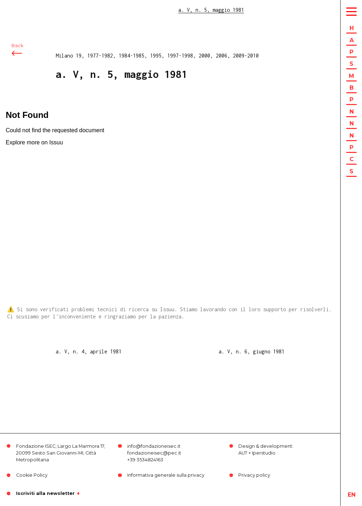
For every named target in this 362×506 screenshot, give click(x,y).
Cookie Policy (32, 475)
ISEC (24, 10)
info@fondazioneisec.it (153, 446)
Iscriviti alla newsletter (45, 493)
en (352, 494)
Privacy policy (254, 475)
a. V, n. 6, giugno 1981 (251, 351)
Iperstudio (264, 453)
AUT (242, 453)
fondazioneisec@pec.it (154, 453)
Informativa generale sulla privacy (165, 475)
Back (17, 45)
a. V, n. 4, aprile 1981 (89, 351)
